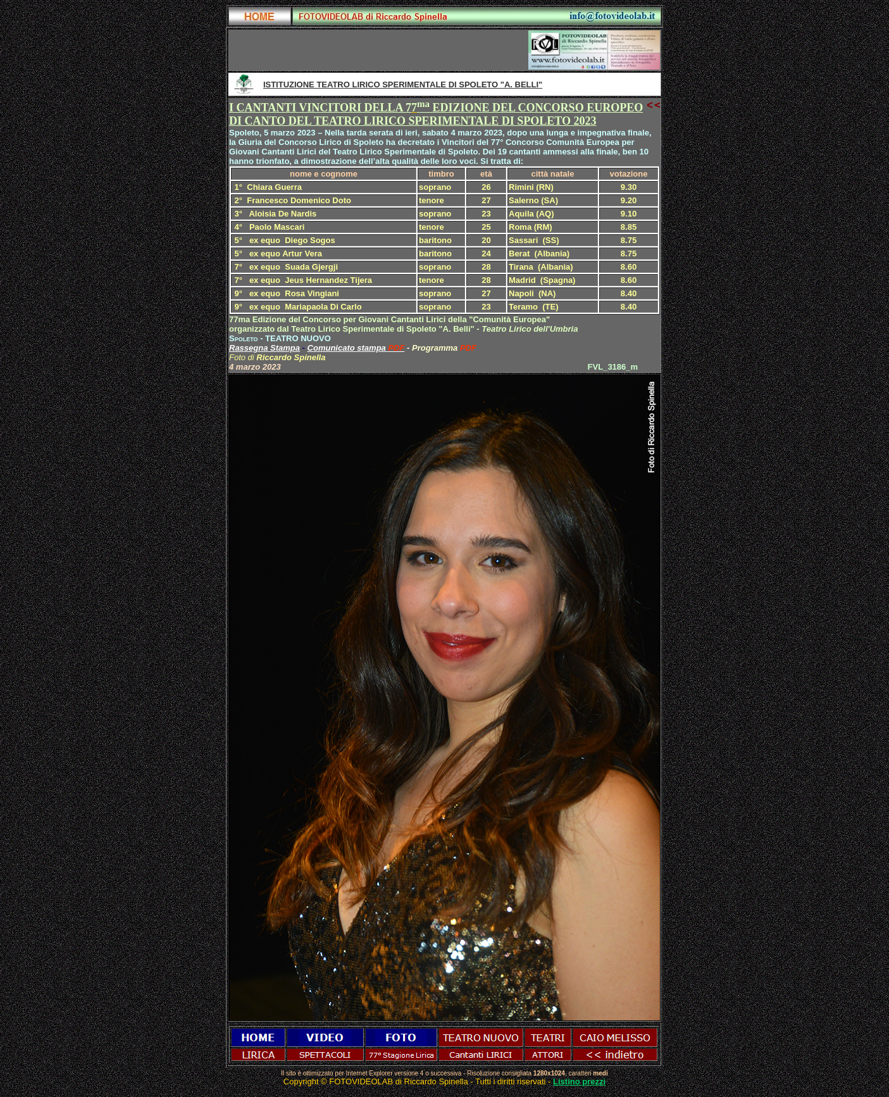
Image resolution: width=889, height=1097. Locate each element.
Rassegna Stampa (264, 348)
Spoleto (243, 338)
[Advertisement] (379, 50)
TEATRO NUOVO (298, 338)
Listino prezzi (579, 1081)
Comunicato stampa (348, 348)
